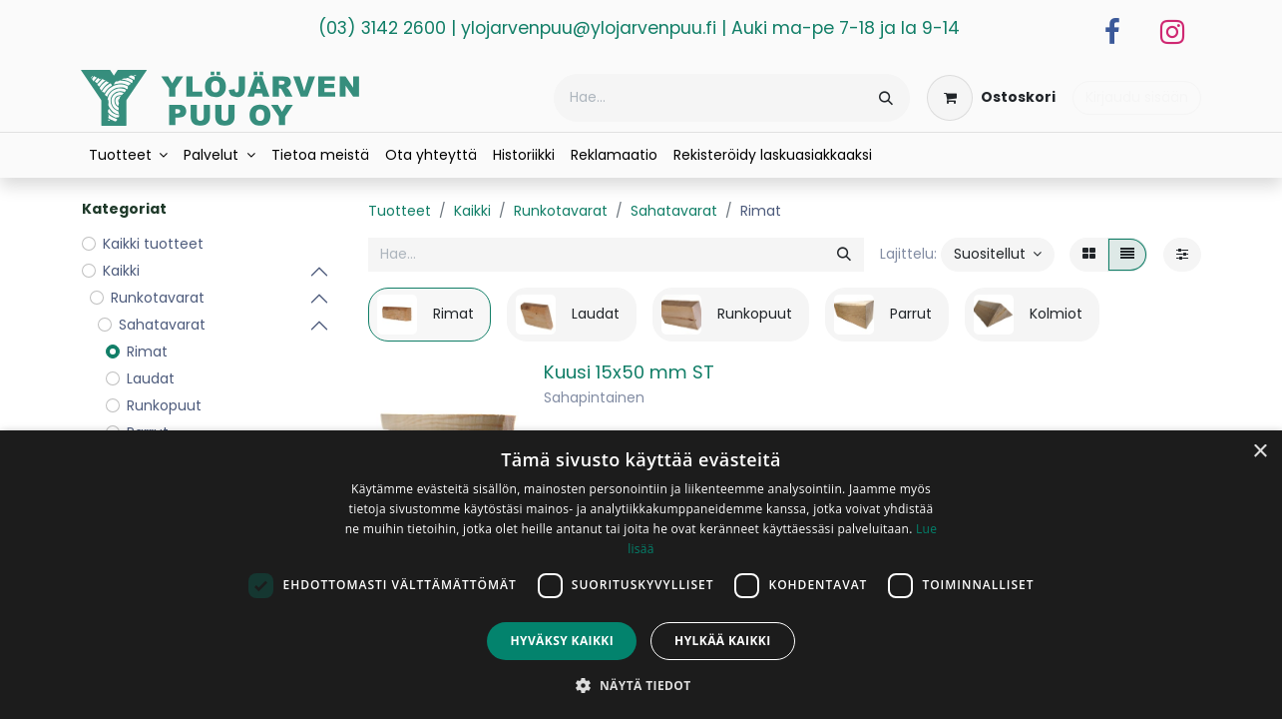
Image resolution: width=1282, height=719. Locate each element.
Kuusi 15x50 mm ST (629, 372)
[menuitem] (129, 155)
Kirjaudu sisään (1136, 97)
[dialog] (641, 574)
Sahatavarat (674, 211)
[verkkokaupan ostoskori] (991, 98)
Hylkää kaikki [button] (722, 640)
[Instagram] (1172, 32)
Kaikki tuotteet (153, 244)
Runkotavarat (561, 211)
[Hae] (886, 98)
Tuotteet (399, 211)
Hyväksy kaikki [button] (562, 640)
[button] (998, 255)
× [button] (1259, 451)
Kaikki (472, 211)
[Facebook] (1112, 32)
